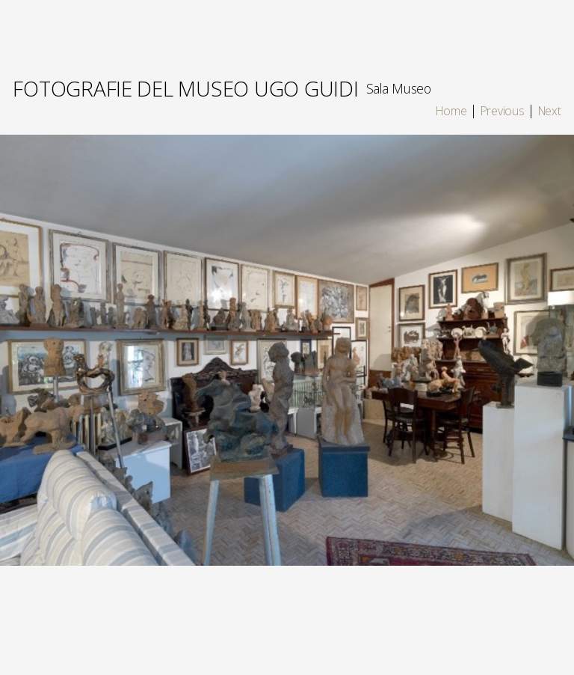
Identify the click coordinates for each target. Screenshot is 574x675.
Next (549, 111)
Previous (503, 111)
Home (451, 111)
